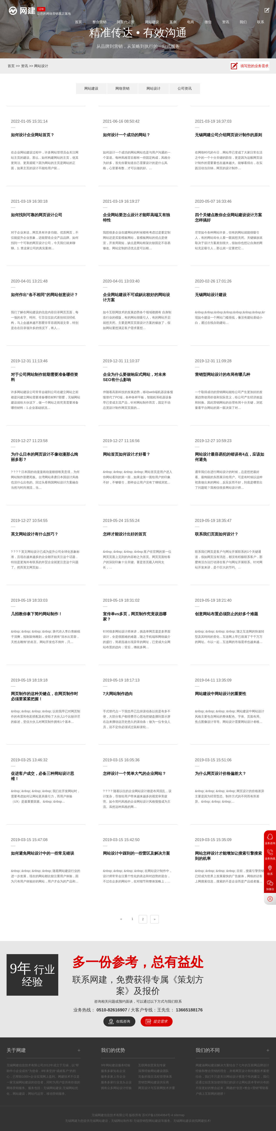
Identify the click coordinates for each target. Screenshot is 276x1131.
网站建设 (152, 22)
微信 (208, 22)
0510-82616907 (111, 1009)
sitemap (179, 1115)
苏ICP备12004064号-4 (157, 1115)
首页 (78, 22)
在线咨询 (123, 1021)
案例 (173, 22)
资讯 (225, 22)
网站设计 (41, 66)
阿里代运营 (125, 22)
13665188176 (189, 1009)
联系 (260, 22)
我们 (243, 22)
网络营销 (122, 88)
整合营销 (99, 22)
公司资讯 (185, 88)
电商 (190, 22)
